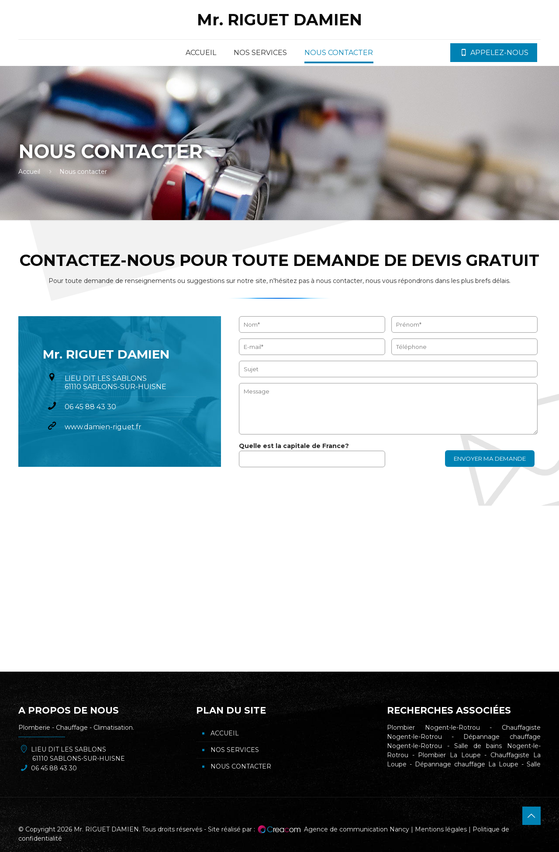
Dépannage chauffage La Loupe (466, 764)
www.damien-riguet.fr (103, 427)
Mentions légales (441, 829)
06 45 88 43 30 (90, 407)
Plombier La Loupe (449, 755)
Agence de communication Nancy (356, 829)
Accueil (29, 172)
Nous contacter (240, 766)
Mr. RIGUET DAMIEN (279, 19)
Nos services (234, 750)
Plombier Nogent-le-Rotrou (433, 727)
